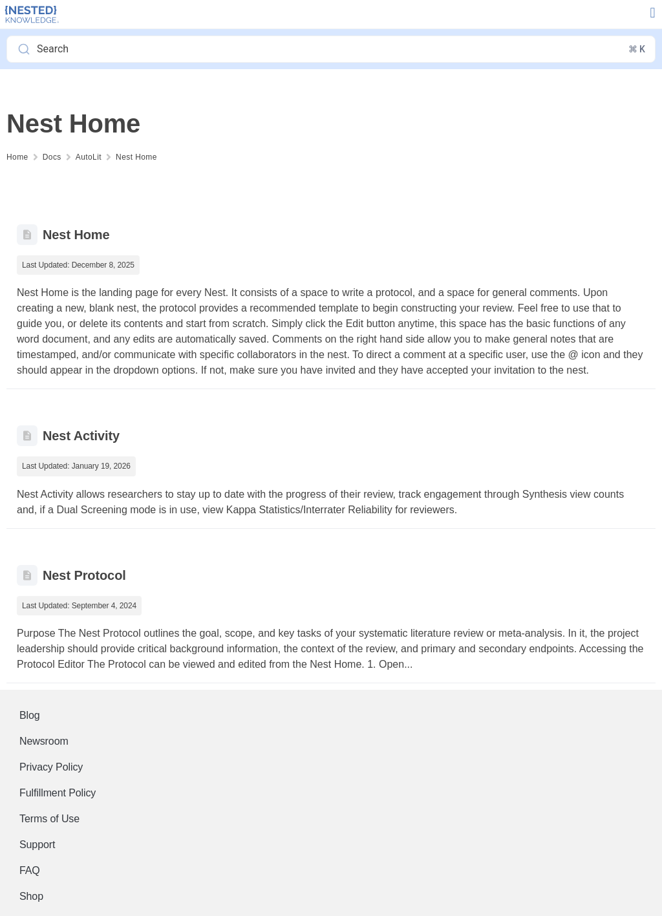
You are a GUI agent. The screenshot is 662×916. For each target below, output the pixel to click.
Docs (52, 157)
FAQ (29, 870)
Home (17, 157)
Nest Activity (81, 436)
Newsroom (44, 741)
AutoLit (88, 157)
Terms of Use (49, 818)
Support (37, 844)
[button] (652, 13)
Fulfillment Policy (57, 792)
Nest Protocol (84, 575)
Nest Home (136, 157)
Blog (29, 715)
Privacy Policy (51, 767)
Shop (31, 896)
